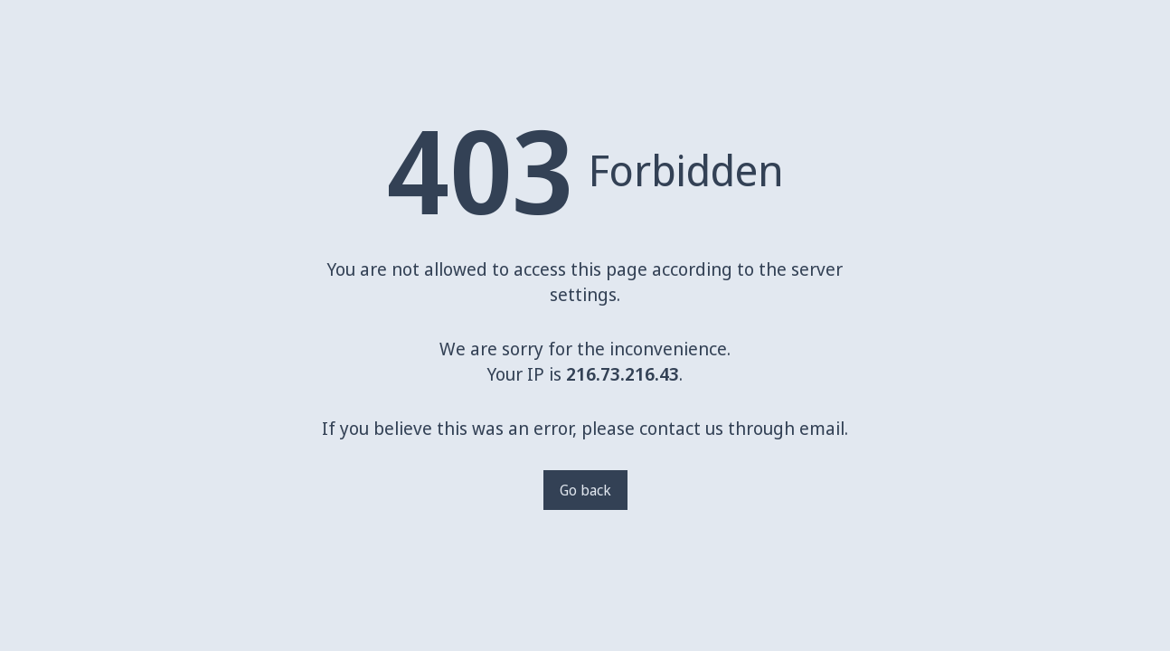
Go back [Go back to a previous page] (585, 490)
